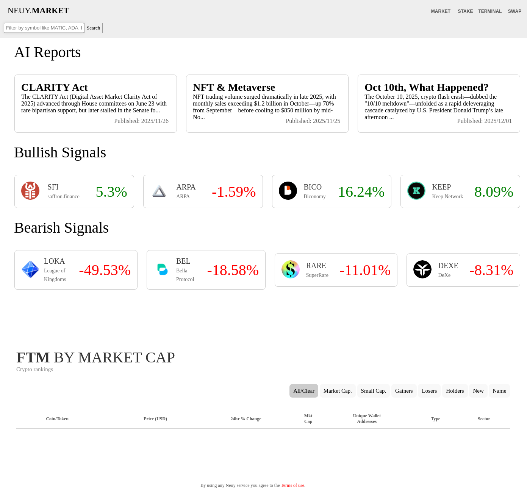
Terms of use (292, 485)
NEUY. (38, 10)
